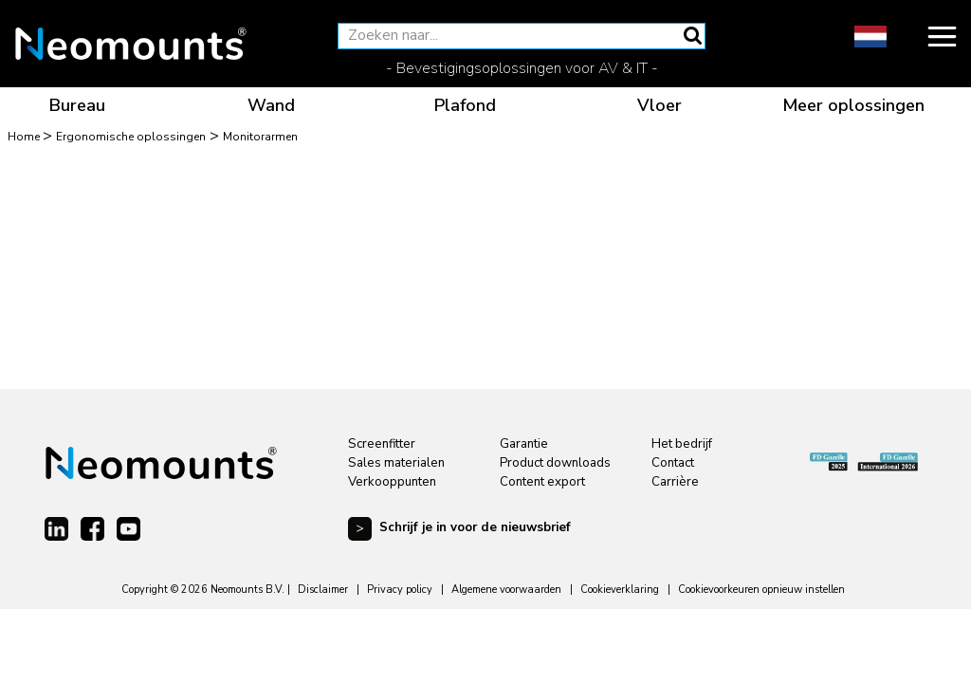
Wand (271, 105)
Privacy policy (399, 589)
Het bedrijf (681, 443)
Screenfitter (381, 443)
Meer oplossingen (853, 105)
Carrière (675, 481)
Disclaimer (323, 589)
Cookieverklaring (619, 589)
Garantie (524, 443)
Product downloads (555, 462)
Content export (542, 481)
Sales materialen (396, 462)
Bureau (77, 105)
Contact (672, 462)
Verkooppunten (392, 481)
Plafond (465, 105)
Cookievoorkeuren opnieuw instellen (761, 589)
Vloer (659, 105)
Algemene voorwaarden (506, 589)
